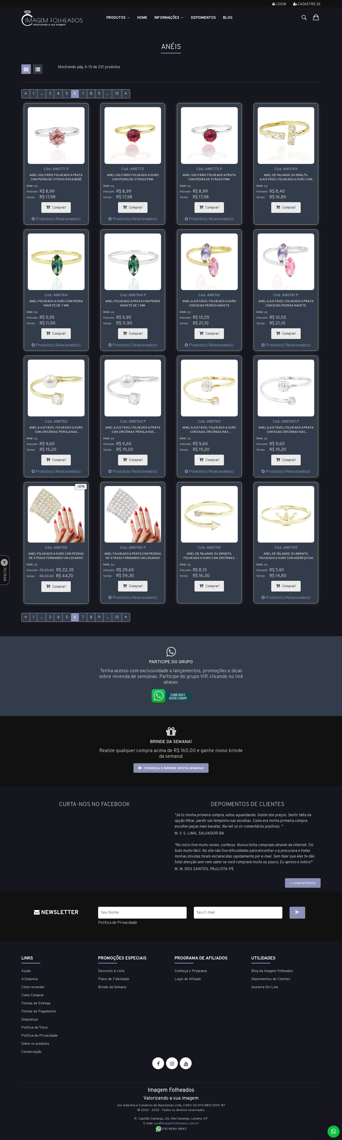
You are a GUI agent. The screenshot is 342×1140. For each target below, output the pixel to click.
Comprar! (58, 206)
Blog (228, 18)
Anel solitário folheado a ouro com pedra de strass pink (133, 177)
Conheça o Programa (191, 971)
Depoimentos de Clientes (270, 979)
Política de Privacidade (117, 923)
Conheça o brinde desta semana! (171, 768)
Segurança (29, 1019)
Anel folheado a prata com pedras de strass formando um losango (132, 556)
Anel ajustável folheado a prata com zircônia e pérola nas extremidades (132, 430)
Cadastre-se (307, 4)
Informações (169, 18)
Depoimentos (203, 18)
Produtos (118, 18)
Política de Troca (34, 1028)
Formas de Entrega (35, 1003)
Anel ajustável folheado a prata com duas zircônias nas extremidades (286, 430)
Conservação (31, 1052)
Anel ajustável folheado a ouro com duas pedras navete (209, 304)
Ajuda (26, 971)
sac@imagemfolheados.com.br (176, 1123)
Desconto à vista (111, 971)
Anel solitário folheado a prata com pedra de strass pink (209, 177)
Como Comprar (32, 995)
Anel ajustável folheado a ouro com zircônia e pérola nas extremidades (56, 430)
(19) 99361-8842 (171, 1129)
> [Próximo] (126, 93)
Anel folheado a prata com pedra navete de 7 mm (132, 304)
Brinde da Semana (112, 987)
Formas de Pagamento (38, 1011)
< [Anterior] (25, 93)
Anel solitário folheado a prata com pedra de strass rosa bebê (56, 177)
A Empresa (29, 979)
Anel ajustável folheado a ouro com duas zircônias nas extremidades (209, 430)
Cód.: (56, 169)
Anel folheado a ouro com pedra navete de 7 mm (56, 304)
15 (117, 93)
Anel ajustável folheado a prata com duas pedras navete (286, 304)
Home (142, 18)
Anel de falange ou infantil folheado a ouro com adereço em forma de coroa (286, 556)
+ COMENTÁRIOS (303, 883)
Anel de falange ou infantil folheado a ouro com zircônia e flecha (209, 556)
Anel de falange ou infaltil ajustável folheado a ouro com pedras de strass (286, 177)
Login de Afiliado (188, 979)
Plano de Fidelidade (113, 979)
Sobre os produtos (35, 1044)
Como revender (33, 987)
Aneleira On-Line (264, 987)
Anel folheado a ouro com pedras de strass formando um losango (56, 556)
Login (279, 4)
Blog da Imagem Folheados (272, 971)
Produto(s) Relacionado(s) (56, 219)
